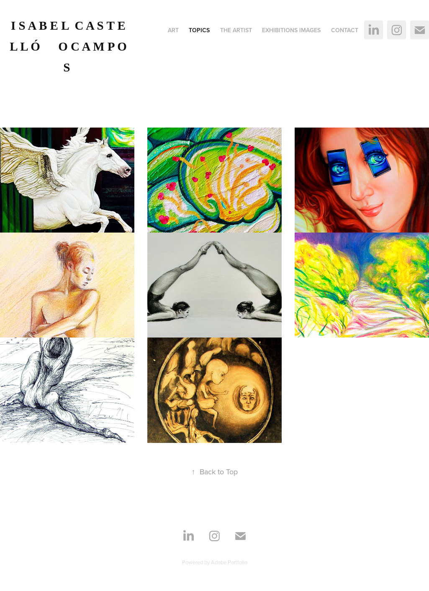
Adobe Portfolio (229, 562)
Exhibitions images (291, 30)
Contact (344, 30)
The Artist (236, 30)
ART (173, 30)
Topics (199, 30)
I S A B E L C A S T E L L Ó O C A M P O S (70, 46)
